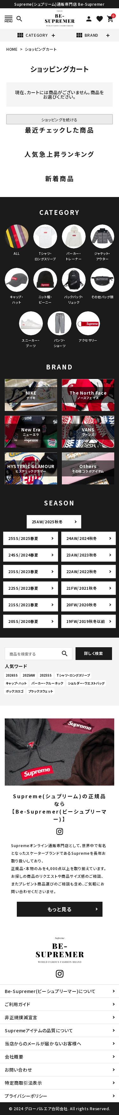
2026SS (12, 675)
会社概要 (14, 1056)
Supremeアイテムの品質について (39, 1030)
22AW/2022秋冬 (81, 571)
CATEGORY (32, 35)
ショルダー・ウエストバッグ (86, 683)
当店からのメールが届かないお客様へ (43, 1043)
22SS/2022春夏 (23, 588)
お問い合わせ (18, 1069)
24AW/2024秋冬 (81, 538)
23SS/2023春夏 (23, 571)
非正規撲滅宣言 (21, 1017)
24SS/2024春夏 (23, 555)
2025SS (46, 675)
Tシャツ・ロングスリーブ (73, 675)
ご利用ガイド (17, 1004)
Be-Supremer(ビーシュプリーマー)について (50, 991)
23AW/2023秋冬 (81, 555)
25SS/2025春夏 (23, 538)
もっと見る (59, 909)
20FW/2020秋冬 (81, 604)
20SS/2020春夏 (23, 621)
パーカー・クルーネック (47, 683)
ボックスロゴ (14, 691)
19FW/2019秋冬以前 (85, 621)
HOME (12, 49)
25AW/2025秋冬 (47, 521)
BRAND (87, 35)
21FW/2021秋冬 (81, 588)
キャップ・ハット (16, 683)
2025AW (29, 675)
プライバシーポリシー (26, 1096)
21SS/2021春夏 (23, 604)
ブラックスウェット (40, 691)
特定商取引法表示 (23, 1083)
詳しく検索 (93, 653)
